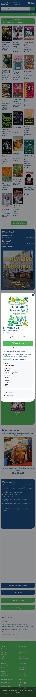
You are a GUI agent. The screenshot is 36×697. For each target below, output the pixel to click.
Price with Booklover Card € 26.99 (14, 351)
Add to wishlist (18, 348)
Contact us (6, 359)
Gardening (10, 395)
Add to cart (18, 343)
